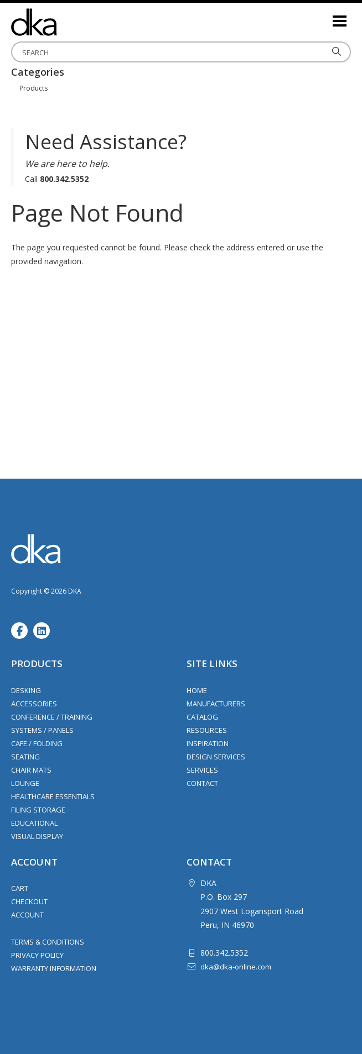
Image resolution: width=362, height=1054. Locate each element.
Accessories (34, 704)
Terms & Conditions (47, 942)
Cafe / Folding (37, 743)
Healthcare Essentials (53, 796)
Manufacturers (216, 704)
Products (33, 88)
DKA (66, 22)
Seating (25, 757)
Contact (202, 783)
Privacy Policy (37, 955)
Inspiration (208, 743)
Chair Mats (31, 770)
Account (27, 915)
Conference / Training (51, 717)
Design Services (216, 757)
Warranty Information (53, 968)
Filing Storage (38, 810)
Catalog (202, 717)
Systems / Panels (42, 730)
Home (197, 690)
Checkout (29, 901)
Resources (207, 730)
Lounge (25, 783)
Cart (19, 888)
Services (202, 770)
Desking (26, 690)
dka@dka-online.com (235, 967)
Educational (34, 823)
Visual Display (37, 836)
